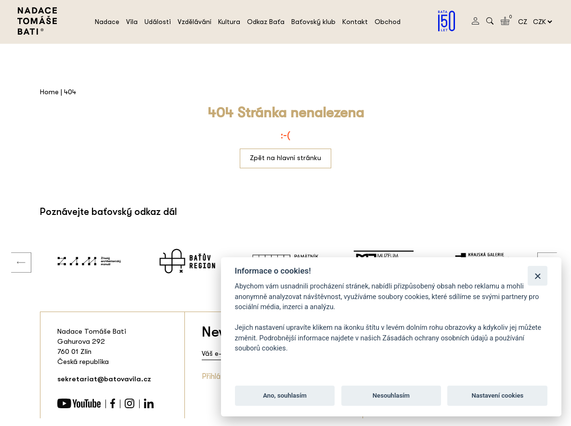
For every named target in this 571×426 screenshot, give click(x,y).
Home (49, 92)
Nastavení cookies (497, 395)
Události (157, 21)
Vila (132, 21)
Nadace (107, 21)
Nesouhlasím (391, 395)
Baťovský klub (313, 21)
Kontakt (355, 21)
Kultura (229, 21)
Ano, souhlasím (285, 395)
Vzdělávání (194, 21)
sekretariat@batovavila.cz (104, 379)
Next (540, 252)
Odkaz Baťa (266, 21)
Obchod (388, 21)
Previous (14, 252)
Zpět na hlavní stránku (285, 158)
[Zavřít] (537, 276)
